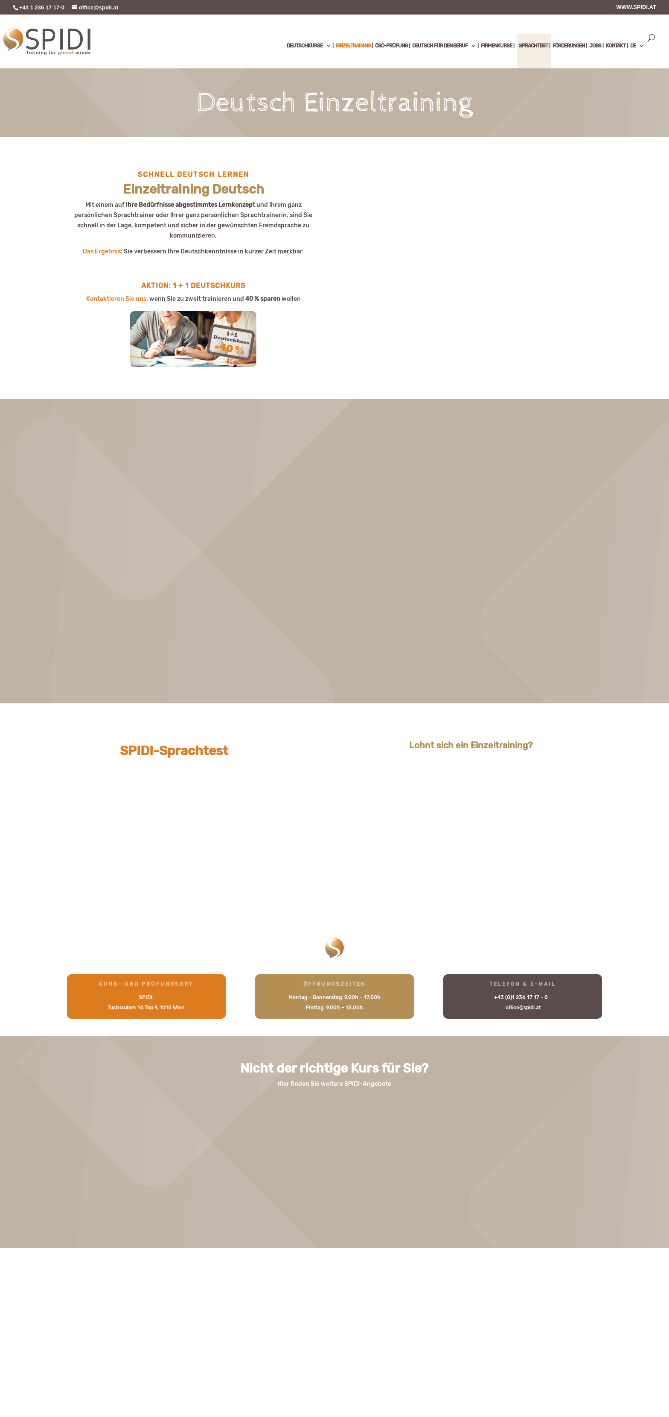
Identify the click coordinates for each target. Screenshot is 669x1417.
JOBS (595, 46)
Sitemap (111, 1382)
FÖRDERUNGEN (569, 46)
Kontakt (78, 1382)
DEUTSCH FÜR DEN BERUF (440, 46)
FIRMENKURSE (496, 46)
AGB (223, 1382)
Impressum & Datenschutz (170, 1382)
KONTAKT (615, 46)
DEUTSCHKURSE (305, 46)
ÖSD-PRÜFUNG (391, 46)
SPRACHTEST (533, 46)
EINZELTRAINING (353, 46)
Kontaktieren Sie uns (116, 299)
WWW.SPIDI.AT (636, 7)
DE (633, 46)
